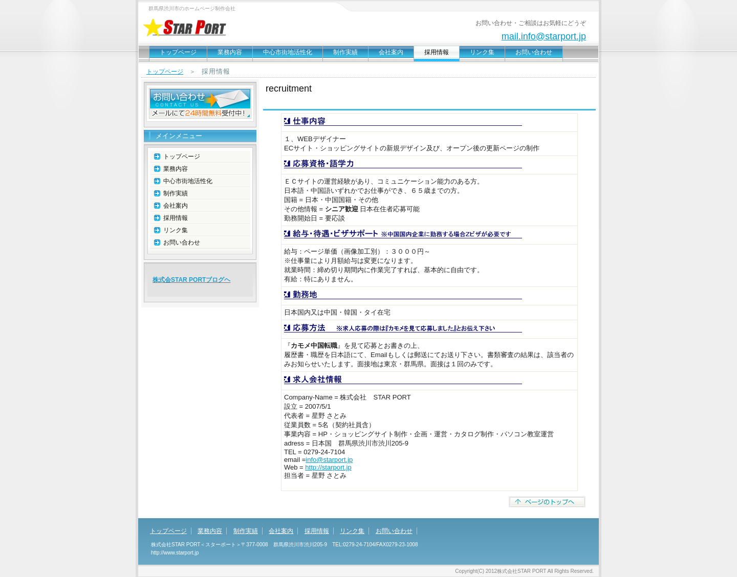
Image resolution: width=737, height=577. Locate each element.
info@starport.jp (329, 459)
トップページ (178, 52)
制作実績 (345, 52)
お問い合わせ (533, 52)
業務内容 (230, 52)
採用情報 (175, 217)
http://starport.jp (328, 467)
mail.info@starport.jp (544, 36)
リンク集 (482, 52)
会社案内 (391, 52)
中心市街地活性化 (287, 52)
